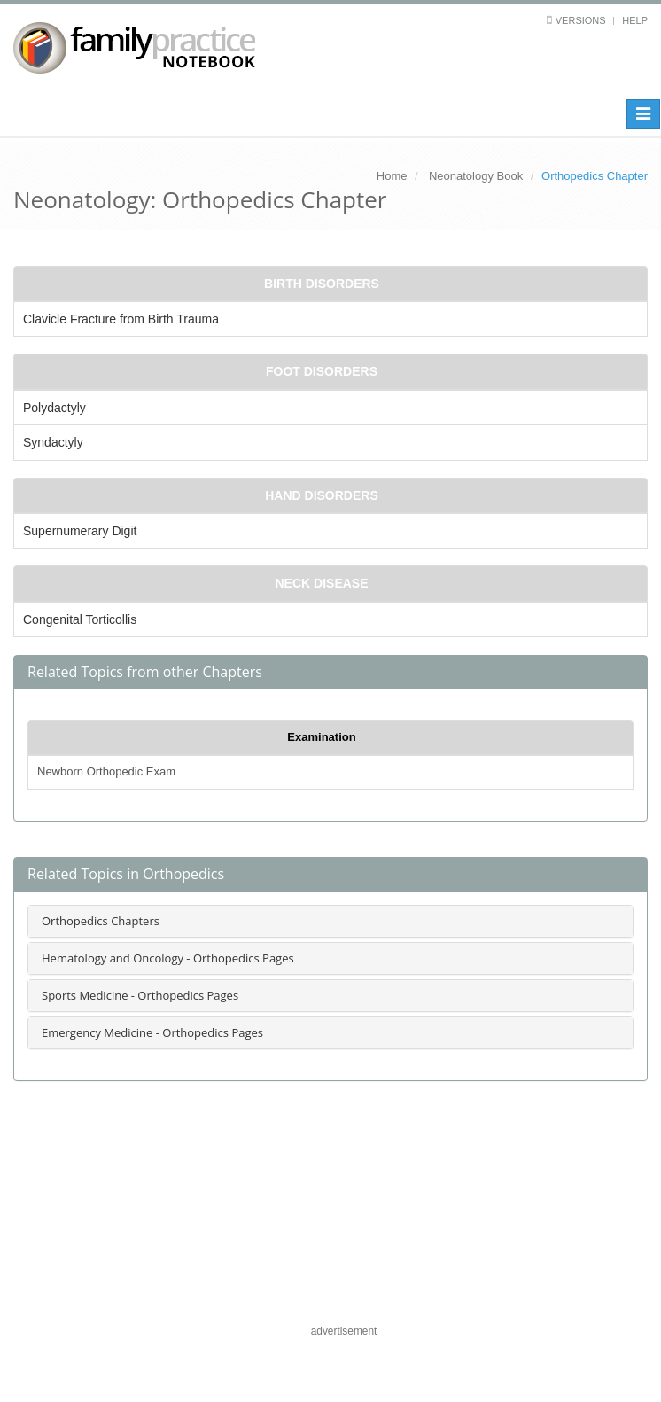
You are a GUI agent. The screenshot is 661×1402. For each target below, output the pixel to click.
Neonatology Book (476, 176)
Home (392, 176)
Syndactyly (53, 442)
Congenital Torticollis (79, 619)
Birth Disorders (321, 284)
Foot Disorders (321, 371)
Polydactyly (54, 408)
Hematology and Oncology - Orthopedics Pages (168, 958)
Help (635, 20)
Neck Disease (321, 583)
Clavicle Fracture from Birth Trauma (121, 319)
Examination (321, 737)
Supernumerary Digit (79, 531)
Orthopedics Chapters (100, 921)
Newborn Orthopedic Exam (106, 771)
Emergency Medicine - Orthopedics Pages (152, 1032)
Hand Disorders (321, 495)
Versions (581, 20)
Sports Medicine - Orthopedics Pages (140, 995)
